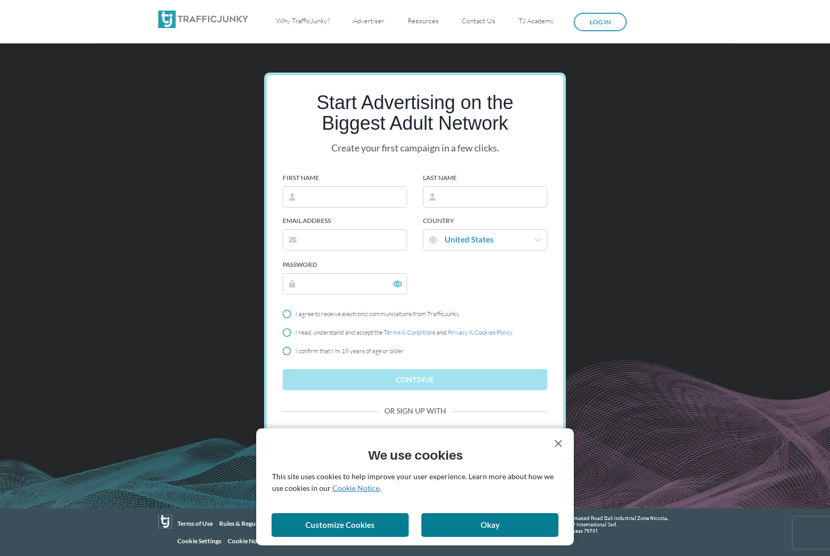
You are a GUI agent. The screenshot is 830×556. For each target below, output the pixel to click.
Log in (600, 22)
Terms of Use (195, 523)
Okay (490, 525)
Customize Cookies (340, 525)
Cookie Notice (248, 541)
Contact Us (478, 20)
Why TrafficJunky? (303, 20)
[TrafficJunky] (165, 521)
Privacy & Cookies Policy (480, 332)
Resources (423, 20)
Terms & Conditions (410, 332)
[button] (397, 284)
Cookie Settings (199, 541)
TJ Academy (536, 20)
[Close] (558, 444)
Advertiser (368, 20)
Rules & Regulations (247, 523)
